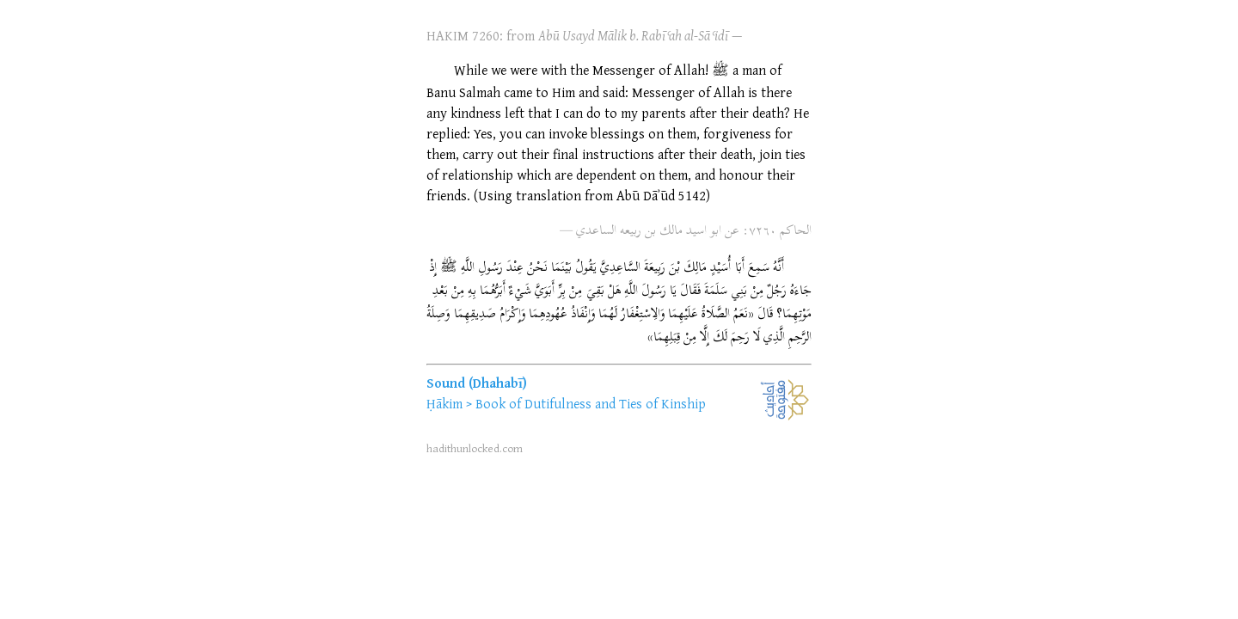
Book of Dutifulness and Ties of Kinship (590, 403)
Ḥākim (444, 403)
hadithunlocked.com (474, 448)
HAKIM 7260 (462, 35)
